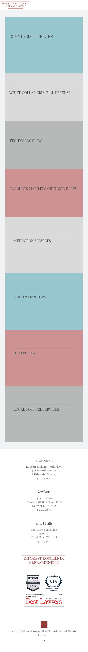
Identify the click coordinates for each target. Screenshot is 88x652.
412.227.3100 (44, 478)
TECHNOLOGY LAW (25, 140)
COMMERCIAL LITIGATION (32, 36)
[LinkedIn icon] (44, 640)
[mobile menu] (83, 5)
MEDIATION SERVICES (32, 240)
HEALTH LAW (25, 353)
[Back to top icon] (44, 624)
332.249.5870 (44, 509)
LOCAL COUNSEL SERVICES (36, 409)
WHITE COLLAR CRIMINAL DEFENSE (40, 92)
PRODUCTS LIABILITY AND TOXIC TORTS (43, 188)
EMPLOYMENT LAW (30, 296)
